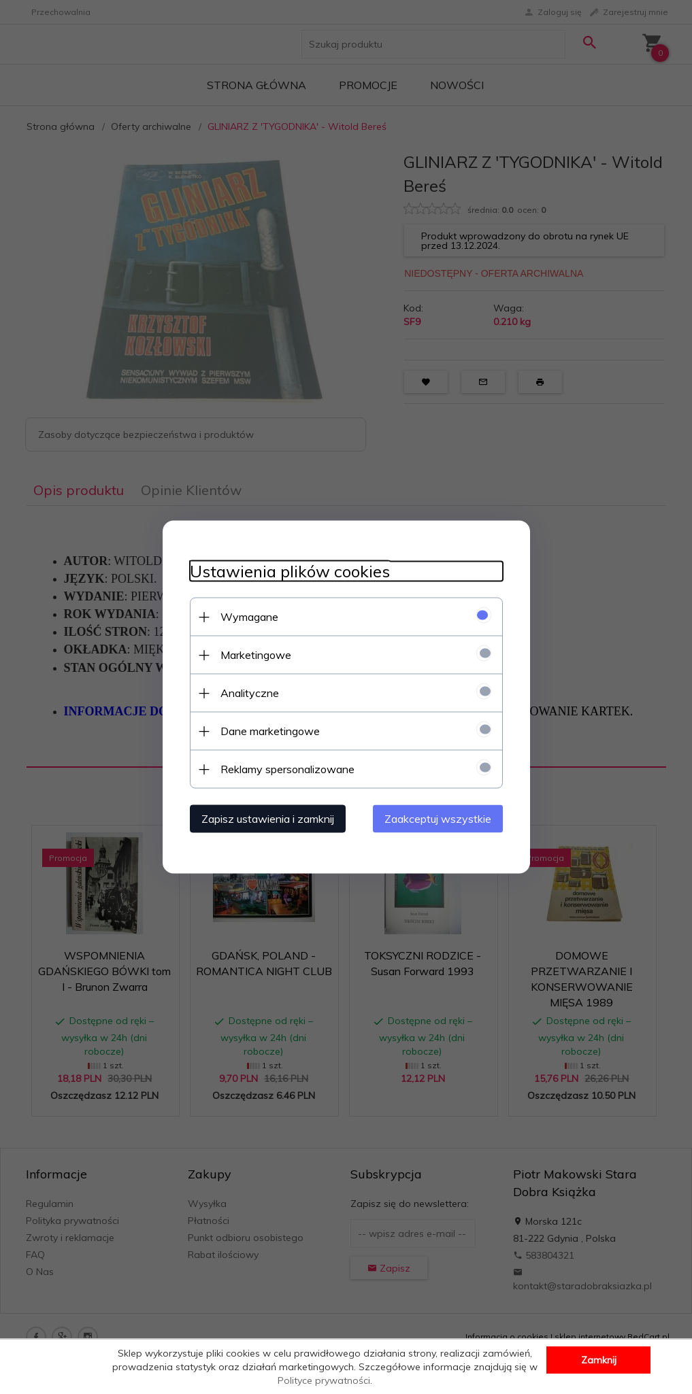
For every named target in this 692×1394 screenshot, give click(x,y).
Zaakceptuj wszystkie (437, 819)
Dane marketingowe (270, 731)
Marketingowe (255, 655)
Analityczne (249, 693)
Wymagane (249, 617)
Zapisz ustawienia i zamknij (267, 819)
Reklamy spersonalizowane (287, 769)
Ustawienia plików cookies (290, 571)
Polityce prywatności (324, 1380)
